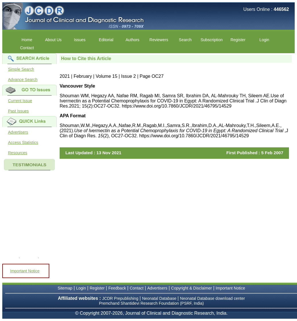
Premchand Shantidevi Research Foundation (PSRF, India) (151, 303)
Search (185, 39)
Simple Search (21, 69)
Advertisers (18, 132)
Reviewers (158, 39)
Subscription (211, 39)
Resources (17, 152)
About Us (53, 39)
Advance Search (23, 79)
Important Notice (25, 271)
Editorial (106, 39)
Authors (132, 39)
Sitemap (65, 288)
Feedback (117, 288)
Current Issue (20, 100)
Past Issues (18, 111)
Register (237, 39)
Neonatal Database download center (212, 298)
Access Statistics (23, 142)
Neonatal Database (159, 298)
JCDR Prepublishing (120, 298)
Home (27, 39)
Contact (27, 47)
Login (264, 39)
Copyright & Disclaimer (191, 288)
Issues (79, 39)
